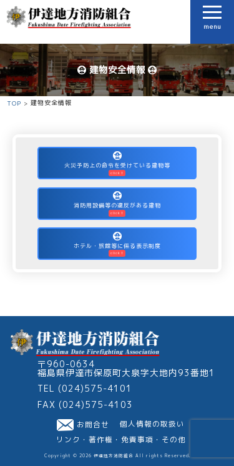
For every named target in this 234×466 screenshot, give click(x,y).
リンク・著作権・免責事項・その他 (121, 440)
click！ (117, 173)
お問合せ (83, 425)
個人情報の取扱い (152, 424)
